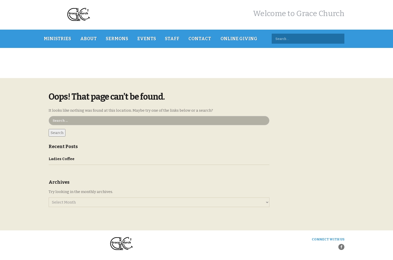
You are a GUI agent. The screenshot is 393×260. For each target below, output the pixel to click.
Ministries (57, 38)
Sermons (117, 38)
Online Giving (239, 38)
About (88, 38)
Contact (199, 38)
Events (146, 38)
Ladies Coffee (61, 159)
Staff (172, 38)
